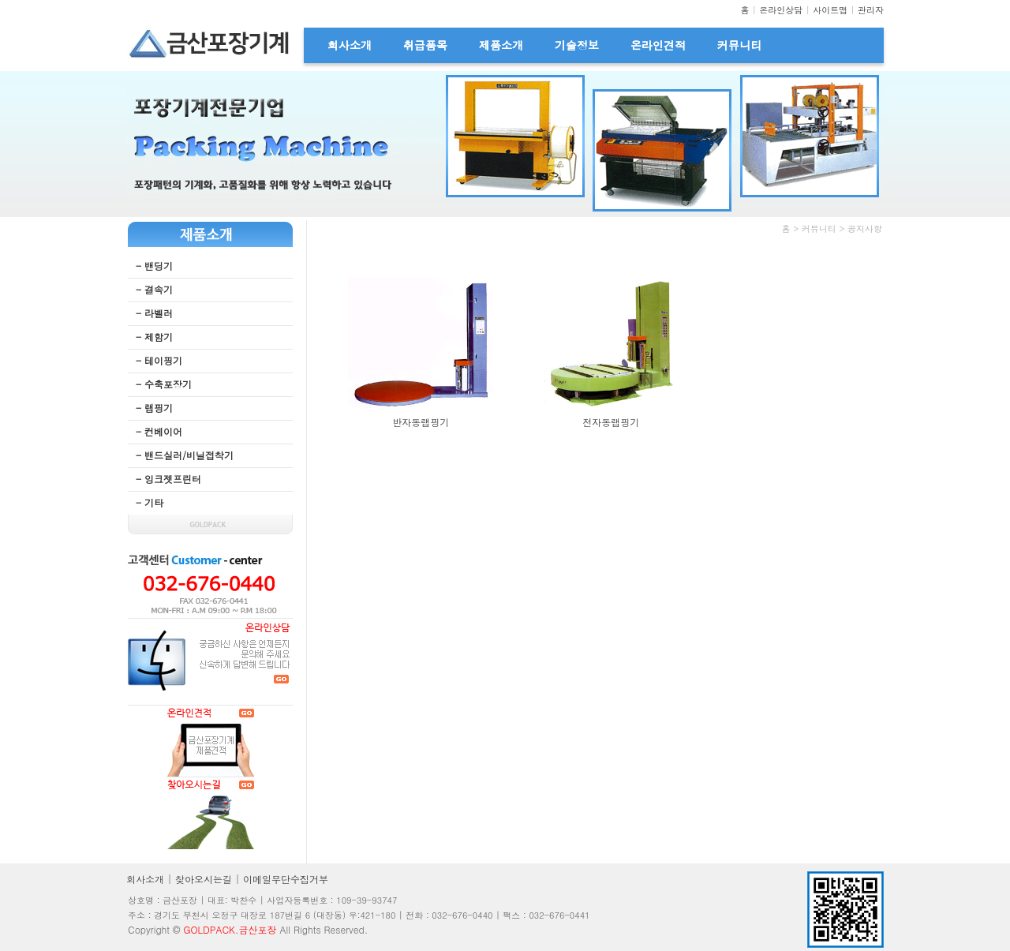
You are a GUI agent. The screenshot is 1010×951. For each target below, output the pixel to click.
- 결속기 (154, 289)
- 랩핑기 (154, 407)
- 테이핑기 (159, 360)
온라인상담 (780, 10)
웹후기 (734, 283)
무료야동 (346, 252)
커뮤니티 (739, 45)
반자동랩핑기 (420, 422)
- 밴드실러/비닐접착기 (185, 455)
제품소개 (501, 45)
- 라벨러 (154, 313)
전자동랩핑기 (610, 422)
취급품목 (425, 45)
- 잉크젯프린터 (168, 478)
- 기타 (149, 502)
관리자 (871, 10)
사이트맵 (830, 10)
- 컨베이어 (159, 431)
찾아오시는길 (203, 878)
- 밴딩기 (154, 265)
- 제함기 (154, 336)
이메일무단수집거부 (285, 878)
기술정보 (577, 45)
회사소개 (349, 45)
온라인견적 (658, 45)
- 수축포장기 (164, 384)
